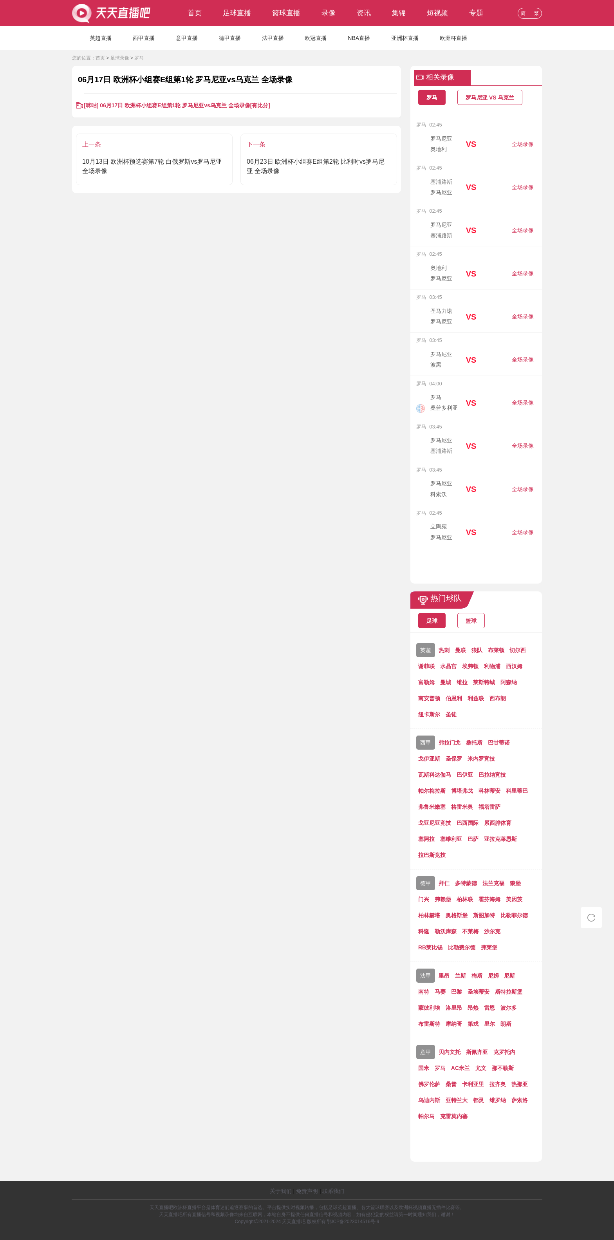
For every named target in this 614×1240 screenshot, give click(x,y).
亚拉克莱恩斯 (500, 839)
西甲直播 (144, 38)
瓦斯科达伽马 (434, 775)
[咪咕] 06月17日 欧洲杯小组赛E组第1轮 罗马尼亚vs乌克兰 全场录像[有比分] (177, 105)
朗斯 (505, 1024)
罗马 (139, 58)
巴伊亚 (465, 775)
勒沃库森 (446, 931)
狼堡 (515, 883)
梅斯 (476, 975)
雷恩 (489, 1008)
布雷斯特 (429, 1024)
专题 (476, 13)
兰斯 (460, 975)
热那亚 (519, 1084)
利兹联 (476, 698)
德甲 (425, 883)
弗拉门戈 (449, 742)
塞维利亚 (451, 839)
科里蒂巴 (517, 791)
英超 (425, 650)
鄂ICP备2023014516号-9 (353, 1221)
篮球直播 (286, 13)
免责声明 (307, 1191)
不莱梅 (470, 931)
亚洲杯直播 (405, 38)
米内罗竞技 (481, 759)
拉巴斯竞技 (432, 855)
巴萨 (473, 839)
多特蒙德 (466, 883)
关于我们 (281, 1191)
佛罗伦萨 (429, 1084)
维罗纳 (497, 1100)
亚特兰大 (457, 1100)
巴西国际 (468, 823)
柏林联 (465, 899)
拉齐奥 (497, 1084)
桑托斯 (474, 742)
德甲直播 (230, 38)
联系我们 (333, 1191)
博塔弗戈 (462, 791)
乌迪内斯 (429, 1100)
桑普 (451, 1084)
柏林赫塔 (429, 915)
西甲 (425, 742)
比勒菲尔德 (514, 915)
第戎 (473, 1024)
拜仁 (444, 883)
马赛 (440, 992)
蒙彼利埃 (429, 1008)
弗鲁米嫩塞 (432, 807)
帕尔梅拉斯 (432, 791)
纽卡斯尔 (429, 714)
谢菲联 (426, 666)
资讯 (364, 13)
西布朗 (497, 698)
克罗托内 (504, 1052)
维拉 (462, 682)
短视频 (437, 13)
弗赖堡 (443, 899)
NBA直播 (359, 38)
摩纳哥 (454, 1024)
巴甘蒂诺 (499, 742)
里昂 (444, 975)
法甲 (425, 975)
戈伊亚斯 (429, 759)
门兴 (423, 899)
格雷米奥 (462, 807)
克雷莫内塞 (454, 1116)
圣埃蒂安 (478, 992)
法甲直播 (273, 38)
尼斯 (509, 975)
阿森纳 (508, 682)
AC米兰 (460, 1068)
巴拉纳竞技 (492, 775)
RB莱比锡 (430, 947)
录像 (328, 13)
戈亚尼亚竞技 (434, 823)
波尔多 (508, 1008)
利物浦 (492, 666)
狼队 (476, 650)
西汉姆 (514, 666)
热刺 (444, 650)
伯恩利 (454, 698)
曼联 (460, 650)
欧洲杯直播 (453, 38)
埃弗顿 (470, 666)
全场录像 (523, 144)
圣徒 (451, 714)
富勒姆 (426, 682)
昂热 (473, 1008)
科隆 (423, 931)
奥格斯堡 (457, 915)
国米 (423, 1068)
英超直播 (101, 38)
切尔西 (517, 650)
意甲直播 (187, 38)
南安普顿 (429, 698)
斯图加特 (484, 915)
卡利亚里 (473, 1084)
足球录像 (119, 58)
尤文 (480, 1068)
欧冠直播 (316, 38)
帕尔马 (426, 1116)
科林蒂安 (489, 791)
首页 (195, 13)
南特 (423, 992)
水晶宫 (448, 666)
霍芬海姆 (489, 899)
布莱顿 (496, 650)
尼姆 (493, 975)
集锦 (399, 13)
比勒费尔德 (461, 947)
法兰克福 (493, 883)
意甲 (425, 1052)
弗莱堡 (489, 947)
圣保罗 (454, 759)
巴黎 (456, 992)
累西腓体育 (497, 823)
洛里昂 (454, 1008)
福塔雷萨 (489, 807)
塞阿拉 (426, 839)
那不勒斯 (503, 1068)
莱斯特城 (484, 682)
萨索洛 (519, 1100)
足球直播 (237, 13)
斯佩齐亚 (477, 1052)
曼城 (445, 682)
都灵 (478, 1100)
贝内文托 (449, 1052)
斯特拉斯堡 (508, 992)
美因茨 (514, 899)
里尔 (489, 1024)
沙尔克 (492, 931)
